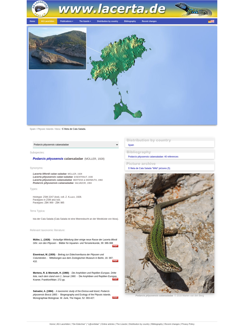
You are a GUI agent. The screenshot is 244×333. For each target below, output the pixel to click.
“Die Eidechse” (79, 324)
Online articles (108, 324)
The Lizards (121, 324)
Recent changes (172, 324)
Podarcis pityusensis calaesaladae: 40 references (153, 156)
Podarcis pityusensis (48, 158)
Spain (131, 145)
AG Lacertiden (63, 324)
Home (52, 324)
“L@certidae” (93, 324)
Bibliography (157, 324)
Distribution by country (139, 324)
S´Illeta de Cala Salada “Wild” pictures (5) (149, 168)
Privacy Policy (187, 324)
